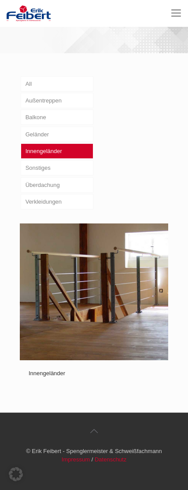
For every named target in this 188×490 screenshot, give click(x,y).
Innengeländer (44, 151)
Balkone (36, 117)
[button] (16, 474)
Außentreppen (44, 100)
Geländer (37, 134)
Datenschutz (110, 459)
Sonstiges (38, 168)
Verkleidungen (44, 201)
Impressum (76, 459)
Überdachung (43, 185)
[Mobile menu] (176, 13)
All (29, 83)
